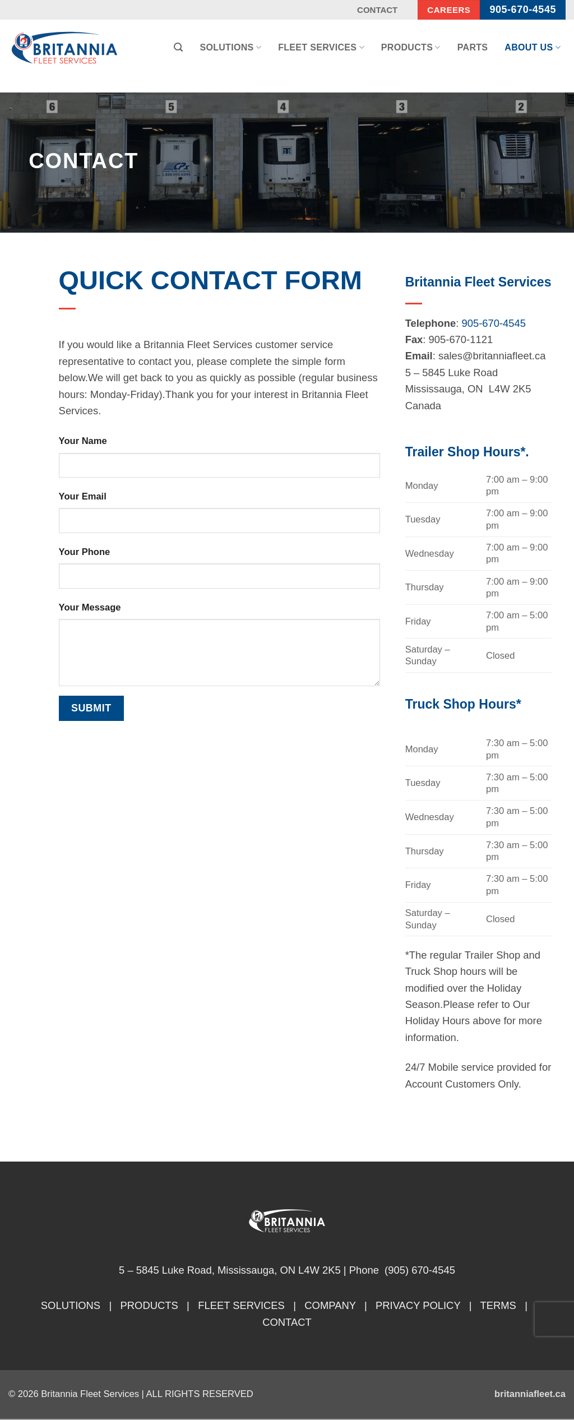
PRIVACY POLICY (418, 1305)
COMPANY (329, 1305)
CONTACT (287, 1322)
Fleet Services (321, 47)
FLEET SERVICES (241, 1305)
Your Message (90, 607)
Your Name (83, 441)
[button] (178, 47)
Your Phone (84, 552)
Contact (377, 10)
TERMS (498, 1305)
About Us (532, 47)
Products (411, 47)
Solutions (230, 47)
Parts (472, 47)
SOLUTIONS (70, 1305)
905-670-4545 (494, 323)
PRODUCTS (149, 1305)
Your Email (83, 496)
